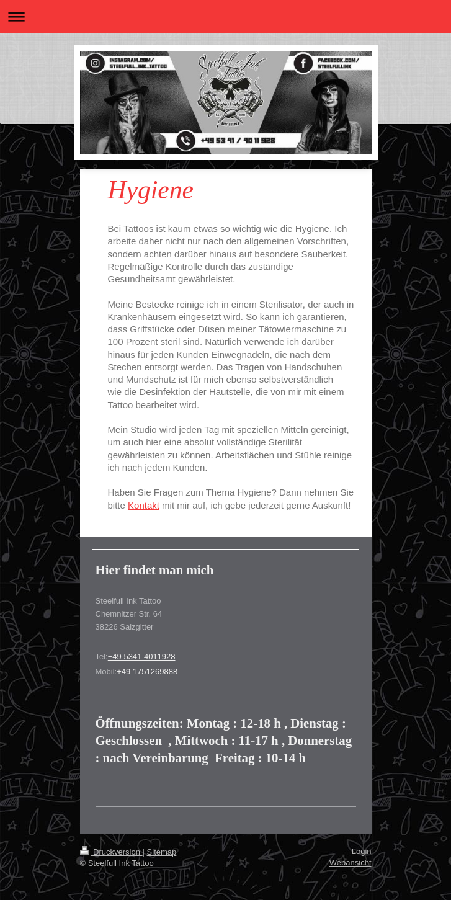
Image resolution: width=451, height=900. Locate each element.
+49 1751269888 (147, 671)
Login (362, 851)
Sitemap (162, 852)
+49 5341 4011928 (142, 656)
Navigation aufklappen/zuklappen (225, 16)
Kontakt (143, 505)
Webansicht (350, 862)
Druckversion (111, 852)
